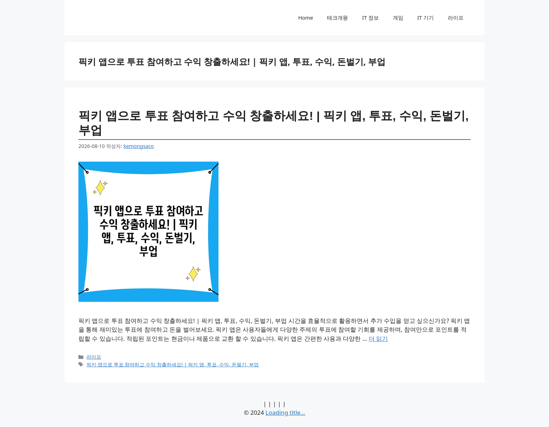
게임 (398, 17)
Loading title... (285, 412)
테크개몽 (337, 17)
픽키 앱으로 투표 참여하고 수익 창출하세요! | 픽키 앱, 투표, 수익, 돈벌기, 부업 (172, 364)
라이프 (456, 17)
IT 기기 (425, 17)
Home (305, 17)
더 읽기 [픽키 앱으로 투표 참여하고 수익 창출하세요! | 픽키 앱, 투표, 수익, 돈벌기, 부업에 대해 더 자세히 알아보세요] (378, 338)
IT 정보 (370, 17)
